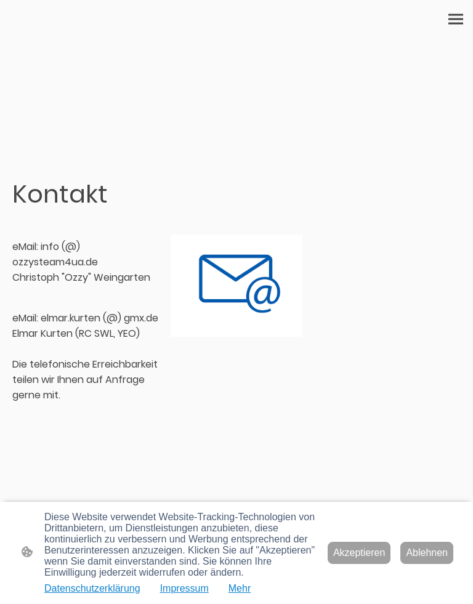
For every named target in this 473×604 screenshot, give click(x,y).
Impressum (184, 588)
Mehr (239, 588)
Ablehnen (427, 552)
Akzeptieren (359, 552)
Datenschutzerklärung (92, 588)
